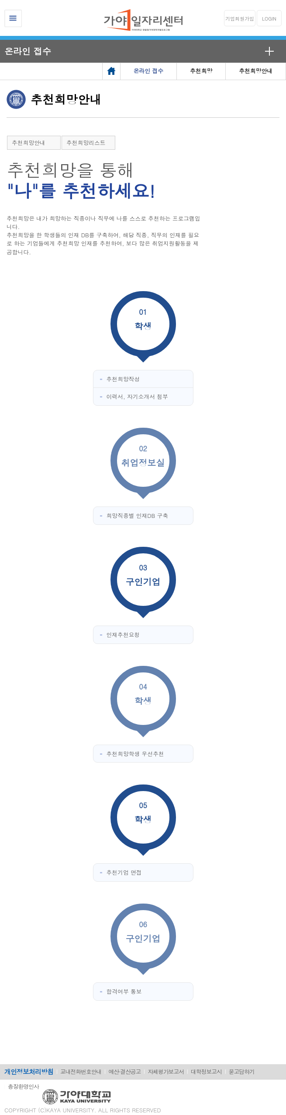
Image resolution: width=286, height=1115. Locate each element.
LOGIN (269, 18)
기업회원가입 (239, 18)
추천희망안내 (28, 142)
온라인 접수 (27, 51)
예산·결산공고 (124, 1071)
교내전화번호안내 (80, 1071)
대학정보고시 (206, 1071)
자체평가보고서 (166, 1071)
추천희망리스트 (86, 142)
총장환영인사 (23, 1086)
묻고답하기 (242, 1071)
